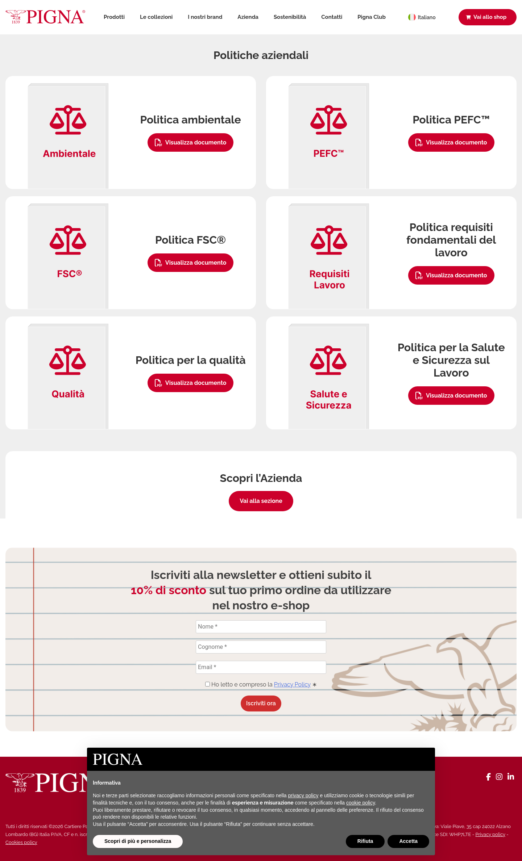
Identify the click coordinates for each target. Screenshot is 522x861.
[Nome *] (261, 626)
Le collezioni (156, 17)
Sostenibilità (290, 17)
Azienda (247, 17)
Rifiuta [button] (365, 841)
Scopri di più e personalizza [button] (137, 841)
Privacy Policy (292, 684)
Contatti (331, 17)
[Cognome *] (261, 647)
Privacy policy (490, 834)
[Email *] (261, 667)
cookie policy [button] (360, 803)
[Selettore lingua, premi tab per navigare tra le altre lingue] (426, 17)
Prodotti (114, 17)
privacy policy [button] (303, 795)
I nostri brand (205, 17)
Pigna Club (371, 17)
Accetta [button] (408, 841)
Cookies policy (21, 842)
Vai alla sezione (261, 500)
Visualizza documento (191, 142)
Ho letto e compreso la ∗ (261, 684)
